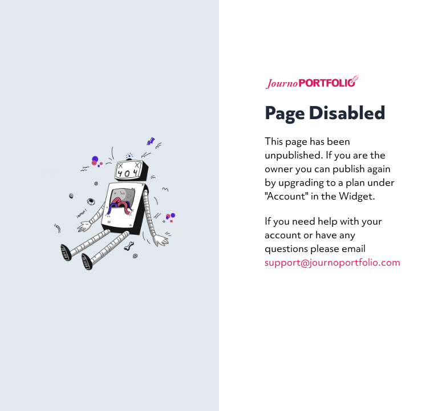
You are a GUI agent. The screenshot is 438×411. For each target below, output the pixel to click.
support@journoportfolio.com (332, 261)
